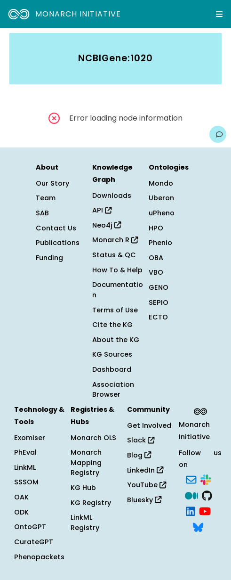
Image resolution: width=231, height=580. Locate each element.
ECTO (158, 317)
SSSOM (26, 482)
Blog (139, 455)
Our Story (52, 183)
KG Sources (112, 354)
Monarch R (115, 240)
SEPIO (158, 302)
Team (46, 198)
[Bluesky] (198, 526)
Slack (140, 440)
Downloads (111, 195)
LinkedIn (145, 470)
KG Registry (91, 502)
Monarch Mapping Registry (86, 462)
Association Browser (113, 390)
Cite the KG (112, 324)
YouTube (146, 485)
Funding (49, 257)
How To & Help (117, 270)
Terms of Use (115, 310)
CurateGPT (33, 542)
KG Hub (83, 487)
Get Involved (149, 425)
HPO (156, 228)
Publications (58, 242)
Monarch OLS (93, 437)
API (102, 210)
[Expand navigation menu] (219, 14)
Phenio (160, 242)
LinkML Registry (85, 522)
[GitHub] (207, 494)
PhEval (25, 452)
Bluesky (144, 500)
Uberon (161, 198)
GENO (158, 287)
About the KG (115, 339)
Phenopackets (39, 557)
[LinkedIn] (190, 510)
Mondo (161, 183)
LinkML (25, 467)
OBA (156, 257)
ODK (21, 512)
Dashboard (111, 369)
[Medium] (191, 494)
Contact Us (56, 228)
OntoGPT (30, 526)
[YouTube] (205, 510)
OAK (21, 497)
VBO (156, 272)
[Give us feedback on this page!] (217, 134)
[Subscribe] (191, 478)
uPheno (162, 213)
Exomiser (29, 437)
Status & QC (114, 255)
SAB (42, 213)
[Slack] (205, 478)
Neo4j (106, 225)
